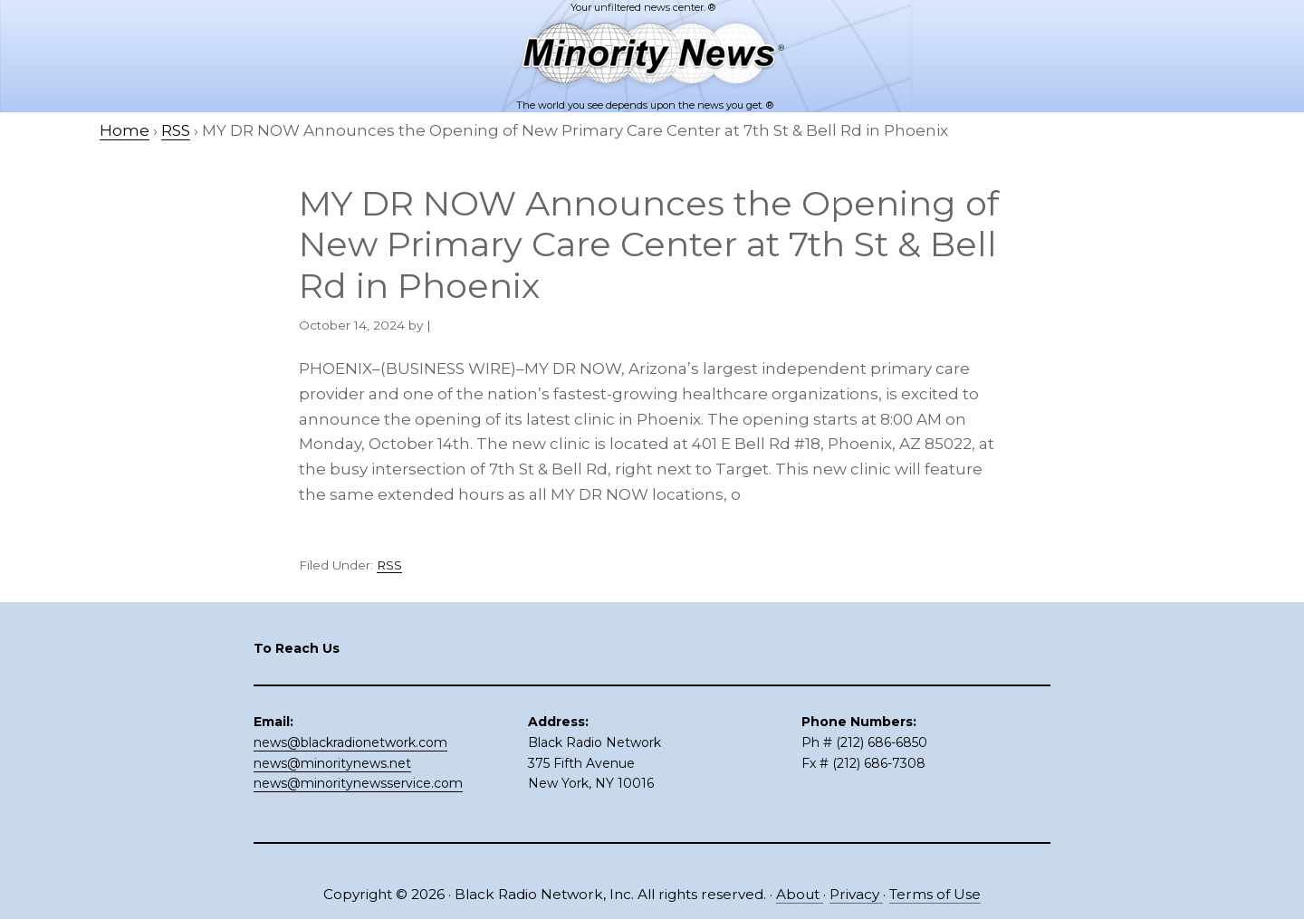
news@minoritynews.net (332, 763)
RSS (389, 565)
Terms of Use (935, 894)
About (799, 894)
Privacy (856, 894)
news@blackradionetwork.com (350, 742)
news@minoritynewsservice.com (358, 783)
